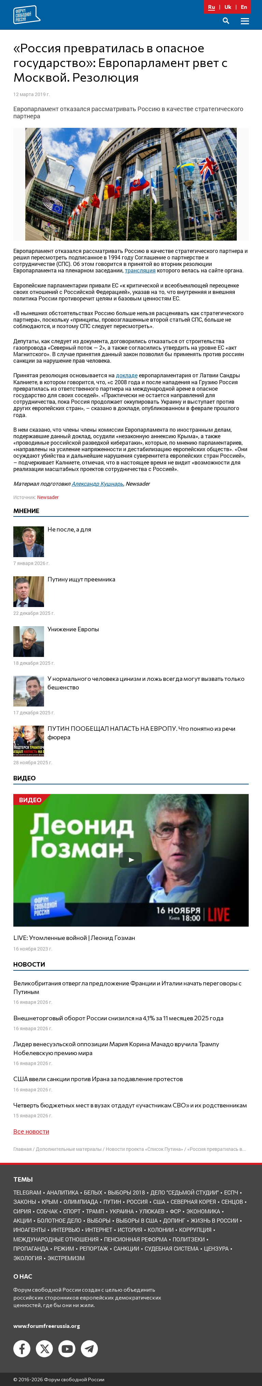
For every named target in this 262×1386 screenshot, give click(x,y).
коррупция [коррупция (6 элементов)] (195, 1229)
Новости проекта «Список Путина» (144, 1149)
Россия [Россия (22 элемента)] (137, 1201)
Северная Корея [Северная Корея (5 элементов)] (193, 1201)
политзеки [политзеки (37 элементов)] (189, 1239)
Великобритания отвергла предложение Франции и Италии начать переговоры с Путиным (127, 987)
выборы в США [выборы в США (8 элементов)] (137, 1220)
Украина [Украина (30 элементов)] (122, 1211)
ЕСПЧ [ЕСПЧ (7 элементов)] (231, 1192)
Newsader (48, 497)
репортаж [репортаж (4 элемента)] (93, 1248)
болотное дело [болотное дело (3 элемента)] (59, 1220)
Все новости (31, 1131)
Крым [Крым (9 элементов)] (50, 1201)
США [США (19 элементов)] (159, 1201)
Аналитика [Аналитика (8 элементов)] (62, 1192)
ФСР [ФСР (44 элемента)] (175, 1211)
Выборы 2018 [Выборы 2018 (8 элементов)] (126, 1192)
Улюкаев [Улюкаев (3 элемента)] (151, 1211)
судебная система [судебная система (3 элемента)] (172, 1248)
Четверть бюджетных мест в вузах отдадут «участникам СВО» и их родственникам (130, 1105)
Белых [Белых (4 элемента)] (93, 1192)
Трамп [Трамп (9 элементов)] (95, 1211)
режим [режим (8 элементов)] (64, 1248)
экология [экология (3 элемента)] (27, 1258)
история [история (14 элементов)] (130, 1229)
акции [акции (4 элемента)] (22, 1220)
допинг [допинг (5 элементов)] (174, 1220)
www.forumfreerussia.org (46, 1325)
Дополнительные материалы (69, 1149)
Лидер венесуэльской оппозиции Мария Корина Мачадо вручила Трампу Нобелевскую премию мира (116, 1048)
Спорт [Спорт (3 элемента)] (72, 1211)
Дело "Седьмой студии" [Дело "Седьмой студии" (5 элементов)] (184, 1192)
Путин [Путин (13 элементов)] (112, 1201)
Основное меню (245, 29)
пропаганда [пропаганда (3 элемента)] (30, 1248)
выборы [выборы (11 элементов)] (99, 1220)
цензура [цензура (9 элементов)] (216, 1248)
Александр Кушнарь (97, 483)
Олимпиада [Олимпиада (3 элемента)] (80, 1201)
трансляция (140, 270)
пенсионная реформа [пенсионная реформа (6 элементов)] (135, 1239)
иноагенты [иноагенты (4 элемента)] (29, 1229)
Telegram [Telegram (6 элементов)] (27, 1192)
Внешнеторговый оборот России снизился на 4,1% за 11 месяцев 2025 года (118, 1018)
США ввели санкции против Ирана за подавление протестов (98, 1078)
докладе (126, 375)
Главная (22, 1149)
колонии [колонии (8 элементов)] (161, 1229)
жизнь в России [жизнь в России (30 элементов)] (214, 1220)
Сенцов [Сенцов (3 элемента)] (232, 1201)
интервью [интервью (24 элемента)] (65, 1229)
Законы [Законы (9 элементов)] (24, 1201)
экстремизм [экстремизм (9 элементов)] (66, 1258)
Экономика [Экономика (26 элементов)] (203, 1211)
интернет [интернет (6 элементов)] (98, 1229)
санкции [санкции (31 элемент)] (126, 1248)
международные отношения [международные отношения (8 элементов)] (56, 1239)
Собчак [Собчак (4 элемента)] (47, 1211)
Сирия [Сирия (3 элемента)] (22, 1211)
